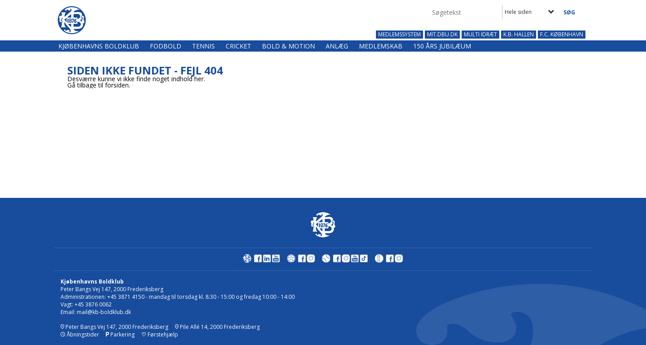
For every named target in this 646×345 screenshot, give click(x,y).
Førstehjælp (159, 334)
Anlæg (337, 46)
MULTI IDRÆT (480, 34)
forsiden (117, 85)
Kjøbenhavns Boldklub (98, 46)
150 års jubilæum (442, 46)
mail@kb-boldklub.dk (104, 312)
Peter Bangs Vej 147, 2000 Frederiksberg (114, 327)
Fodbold (165, 46)
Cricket (238, 46)
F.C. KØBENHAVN (561, 34)
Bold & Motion (288, 46)
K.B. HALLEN (518, 34)
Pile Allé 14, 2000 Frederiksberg (217, 327)
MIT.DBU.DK (442, 34)
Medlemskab (380, 46)
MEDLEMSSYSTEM (399, 34)
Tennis (203, 46)
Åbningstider (80, 334)
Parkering (120, 334)
